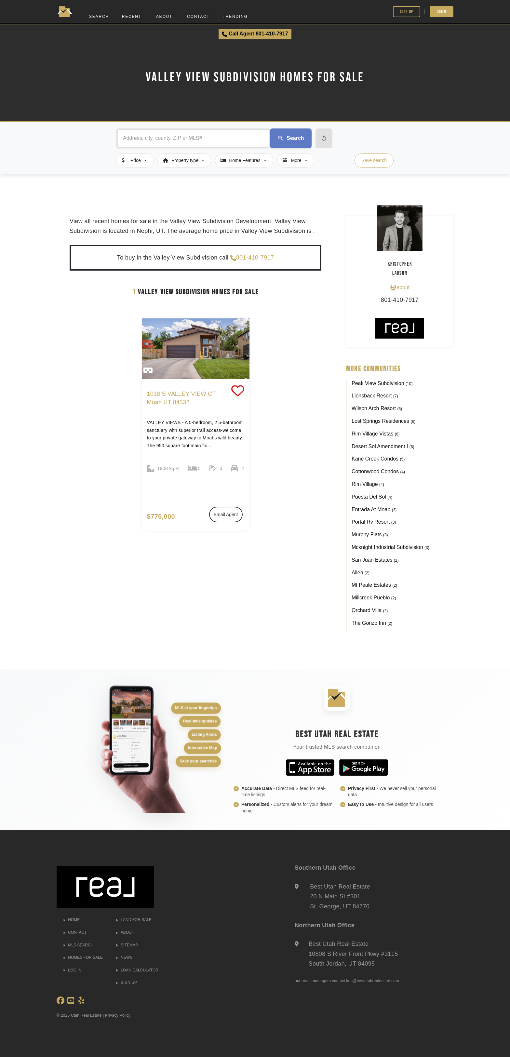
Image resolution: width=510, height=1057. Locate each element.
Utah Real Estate (86, 1015)
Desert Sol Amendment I (383, 446)
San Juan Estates (375, 560)
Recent (131, 16)
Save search (374, 160)
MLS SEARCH (78, 945)
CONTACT (75, 932)
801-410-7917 (252, 257)
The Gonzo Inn (372, 623)
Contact (198, 16)
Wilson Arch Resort (377, 408)
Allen (360, 572)
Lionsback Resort (375, 395)
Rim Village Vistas (375, 433)
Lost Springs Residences (383, 421)
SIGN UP (126, 982)
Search (99, 16)
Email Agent (226, 514)
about (399, 287)
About (164, 16)
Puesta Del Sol (372, 497)
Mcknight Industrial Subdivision (390, 547)
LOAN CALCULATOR (137, 970)
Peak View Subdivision (382, 383)
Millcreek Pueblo (374, 597)
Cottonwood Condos (378, 471)
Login (442, 11)
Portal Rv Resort (374, 522)
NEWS (124, 957)
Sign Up (406, 11)
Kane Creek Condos (378, 459)
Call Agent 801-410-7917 (255, 34)
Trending (235, 16)
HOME (71, 919)
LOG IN (72, 970)
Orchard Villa (370, 610)
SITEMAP (127, 945)
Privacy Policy (117, 1015)
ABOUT (125, 932)
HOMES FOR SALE (83, 957)
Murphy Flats (370, 534)
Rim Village (368, 484)
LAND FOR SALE (134, 919)
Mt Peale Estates (374, 585)
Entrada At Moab (374, 509)
